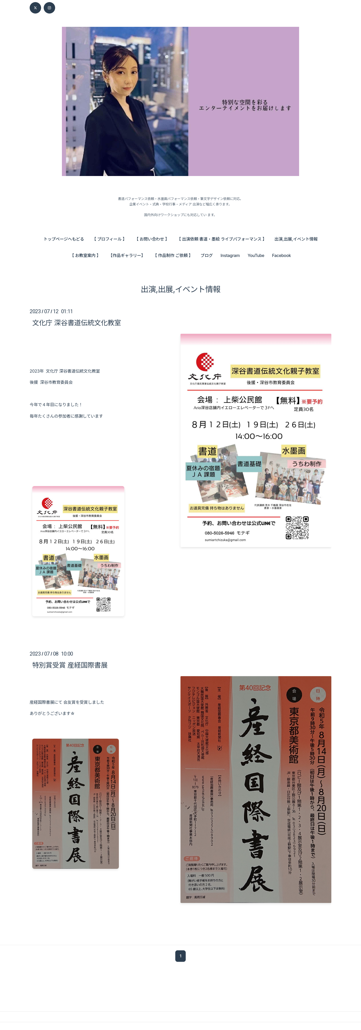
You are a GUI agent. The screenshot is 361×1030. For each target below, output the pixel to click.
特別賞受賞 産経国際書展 (69, 665)
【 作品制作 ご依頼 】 (173, 255)
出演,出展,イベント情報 (296, 239)
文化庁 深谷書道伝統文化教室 (76, 323)
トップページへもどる (63, 239)
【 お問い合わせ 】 (151, 239)
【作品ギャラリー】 (126, 255)
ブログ (207, 255)
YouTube (256, 255)
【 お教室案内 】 (85, 255)
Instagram (230, 255)
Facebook (281, 255)
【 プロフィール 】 (109, 239)
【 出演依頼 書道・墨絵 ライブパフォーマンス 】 (222, 239)
